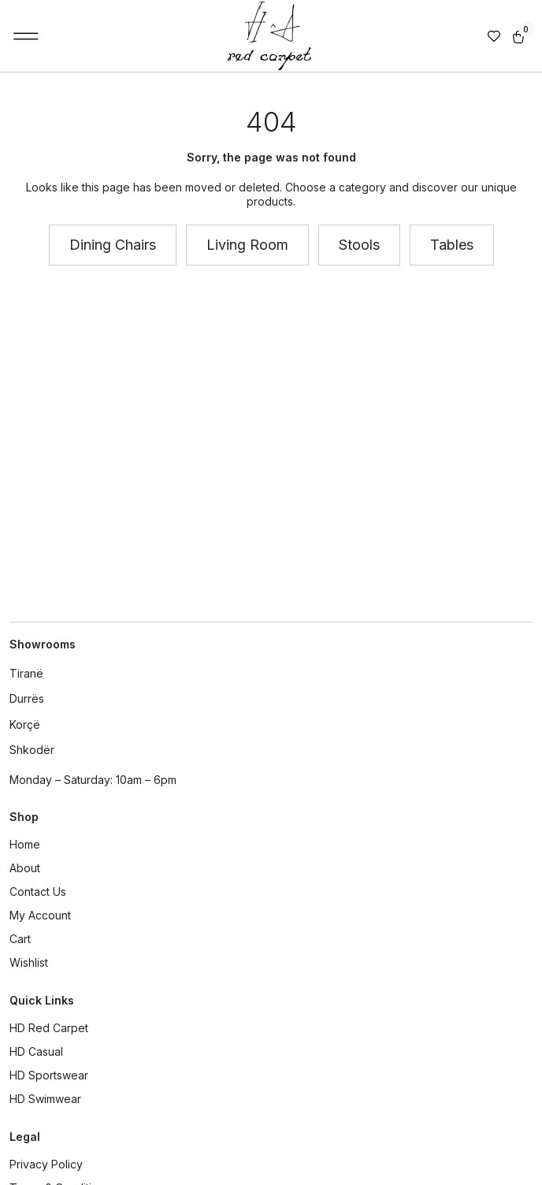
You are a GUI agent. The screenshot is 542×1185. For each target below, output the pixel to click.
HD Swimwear (45, 1098)
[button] (26, 36)
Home (24, 844)
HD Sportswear (48, 1075)
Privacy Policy (46, 1164)
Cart (20, 938)
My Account (40, 915)
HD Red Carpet (48, 1028)
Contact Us (37, 891)
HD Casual (36, 1051)
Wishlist (28, 962)
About (24, 868)
